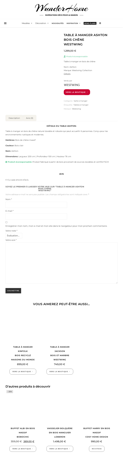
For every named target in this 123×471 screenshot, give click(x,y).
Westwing (76, 109)
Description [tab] (14, 118)
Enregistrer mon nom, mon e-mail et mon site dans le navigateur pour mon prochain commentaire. (56, 226)
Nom (8, 199)
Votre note (11, 230)
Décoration (42, 23)
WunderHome (61, 7)
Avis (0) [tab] (29, 118)
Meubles (27, 23)
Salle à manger (80, 101)
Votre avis (11, 240)
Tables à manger (80, 105)
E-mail (9, 211)
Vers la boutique (76, 92)
